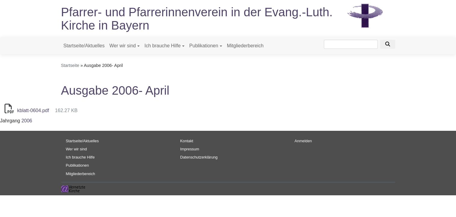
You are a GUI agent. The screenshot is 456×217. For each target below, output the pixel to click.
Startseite (70, 65)
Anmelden (303, 141)
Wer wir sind (122, 45)
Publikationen (203, 45)
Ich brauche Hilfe (162, 45)
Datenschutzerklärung (199, 157)
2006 (26, 120)
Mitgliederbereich (245, 45)
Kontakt (186, 141)
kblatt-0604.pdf (33, 110)
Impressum (189, 149)
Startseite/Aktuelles (84, 45)
